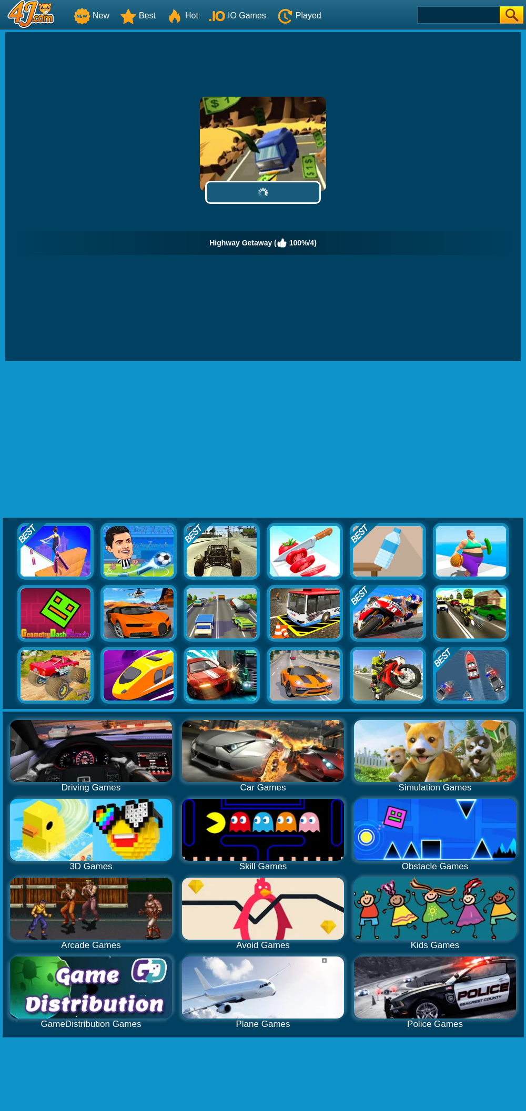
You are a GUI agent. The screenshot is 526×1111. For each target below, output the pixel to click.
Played (299, 15)
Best (138, 15)
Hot (182, 15)
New (91, 15)
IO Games (237, 15)
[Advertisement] (263, 439)
